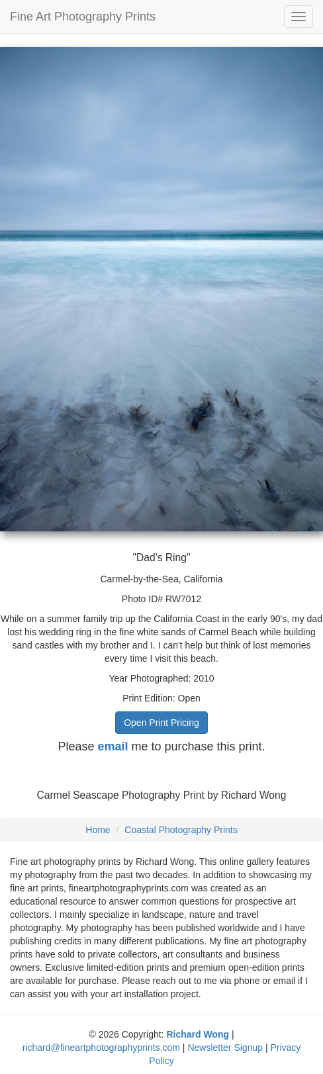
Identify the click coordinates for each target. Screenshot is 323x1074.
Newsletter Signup (225, 1047)
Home (97, 830)
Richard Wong (197, 1034)
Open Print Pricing (161, 722)
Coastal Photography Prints (180, 830)
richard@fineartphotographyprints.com (101, 1047)
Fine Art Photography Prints (83, 16)
